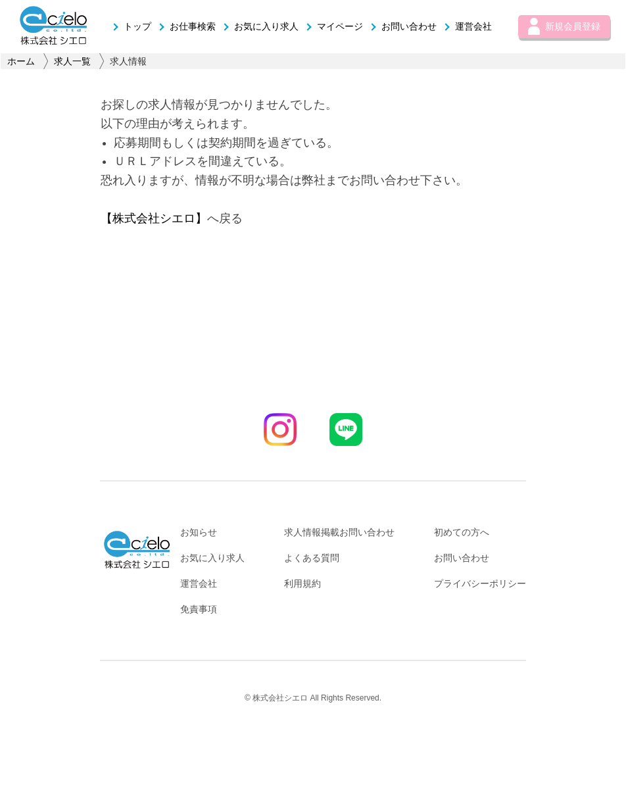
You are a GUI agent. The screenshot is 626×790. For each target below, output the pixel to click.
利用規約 (302, 583)
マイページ (334, 26)
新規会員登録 (564, 26)
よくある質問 (311, 557)
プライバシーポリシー (480, 583)
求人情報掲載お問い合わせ (339, 532)
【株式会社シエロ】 (154, 218)
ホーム (21, 61)
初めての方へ (461, 532)
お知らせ (198, 532)
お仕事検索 (187, 26)
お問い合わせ (403, 26)
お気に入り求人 (260, 26)
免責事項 (198, 609)
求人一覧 (72, 61)
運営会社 (467, 26)
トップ (131, 26)
